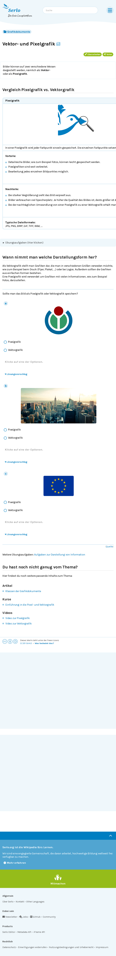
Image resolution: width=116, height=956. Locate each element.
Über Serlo (7, 901)
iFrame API (39, 932)
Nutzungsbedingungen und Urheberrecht (71, 947)
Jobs (23, 916)
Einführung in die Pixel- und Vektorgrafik (29, 604)
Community (49, 916)
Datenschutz (9, 947)
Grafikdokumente (17, 31)
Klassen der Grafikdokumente (23, 591)
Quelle (109, 546)
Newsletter (9, 916)
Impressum (102, 947)
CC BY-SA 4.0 (26, 643)
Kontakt (20, 901)
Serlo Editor (8, 932)
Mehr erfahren (15, 862)
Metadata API (24, 932)
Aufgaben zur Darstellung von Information (59, 554)
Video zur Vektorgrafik (18, 623)
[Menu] (110, 10)
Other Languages (35, 901)
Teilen (108, 54)
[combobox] (70, 10)
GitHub (35, 916)
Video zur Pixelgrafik (17, 618)
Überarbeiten (92, 54)
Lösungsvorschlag (16, 374)
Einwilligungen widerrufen (32, 947)
